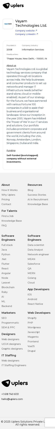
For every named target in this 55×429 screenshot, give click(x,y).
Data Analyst (35, 249)
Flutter (5, 263)
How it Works (9, 190)
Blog (30, 190)
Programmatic (10, 322)
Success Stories (37, 194)
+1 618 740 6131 (10, 394)
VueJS (31, 346)
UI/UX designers (11, 344)
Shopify (32, 318)
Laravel (5, 282)
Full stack (7, 245)
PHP (30, 322)
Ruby (4, 292)
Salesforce (34, 263)
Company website (26, 30)
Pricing (5, 199)
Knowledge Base (38, 204)
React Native (35, 304)
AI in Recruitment (38, 199)
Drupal (31, 351)
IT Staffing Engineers (13, 365)
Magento (33, 336)
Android (32, 299)
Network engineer (38, 254)
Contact (6, 204)
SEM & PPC (8, 327)
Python (5, 254)
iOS (30, 294)
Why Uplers (8, 194)
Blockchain (8, 287)
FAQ (4, 225)
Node (4, 278)
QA (29, 268)
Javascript (34, 332)
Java (4, 249)
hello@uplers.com (12, 399)
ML (3, 301)
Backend (6, 306)
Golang (32, 278)
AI (2, 296)
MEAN (31, 259)
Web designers (10, 339)
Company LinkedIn (26, 34)
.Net (3, 259)
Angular (6, 273)
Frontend (33, 341)
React (5, 268)
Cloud (31, 282)
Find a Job (7, 216)
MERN (31, 273)
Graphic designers (12, 348)
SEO (4, 318)
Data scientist (36, 245)
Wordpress (34, 327)
